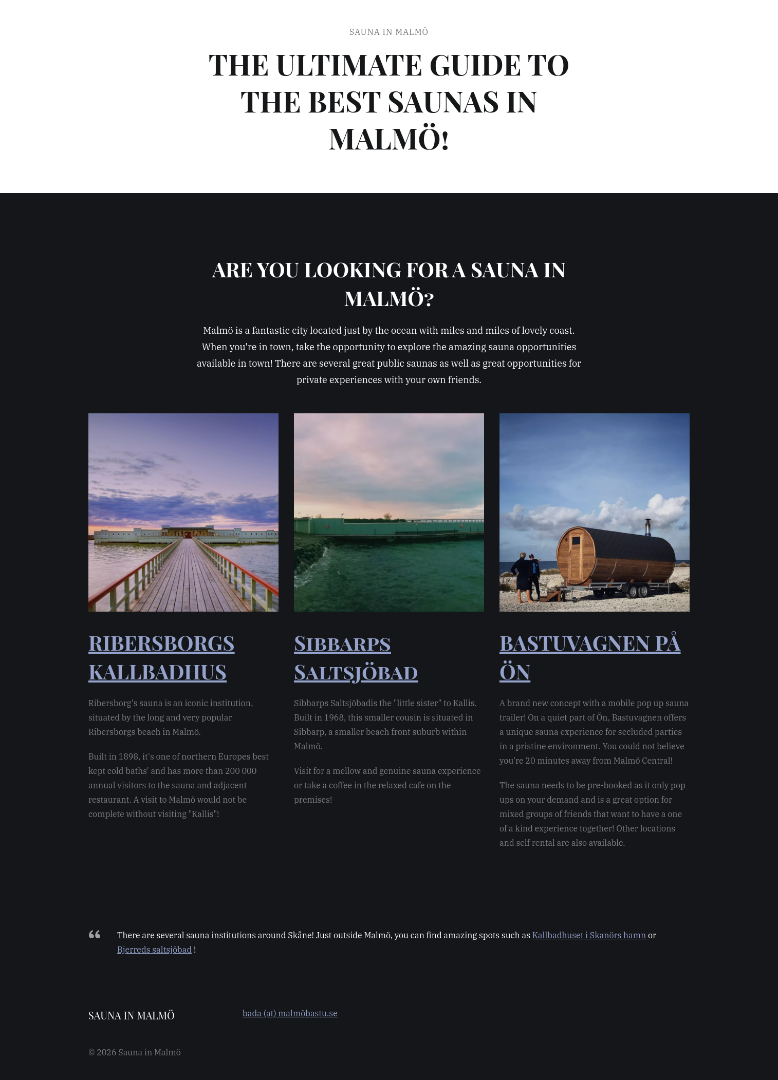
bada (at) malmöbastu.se (290, 1013)
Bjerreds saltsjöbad (154, 949)
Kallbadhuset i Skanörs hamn (589, 935)
